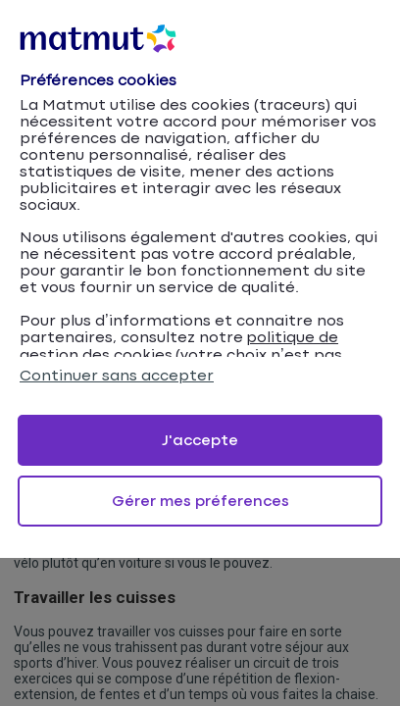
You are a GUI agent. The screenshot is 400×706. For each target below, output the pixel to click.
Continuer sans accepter (117, 376)
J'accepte (200, 440)
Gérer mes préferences (200, 501)
